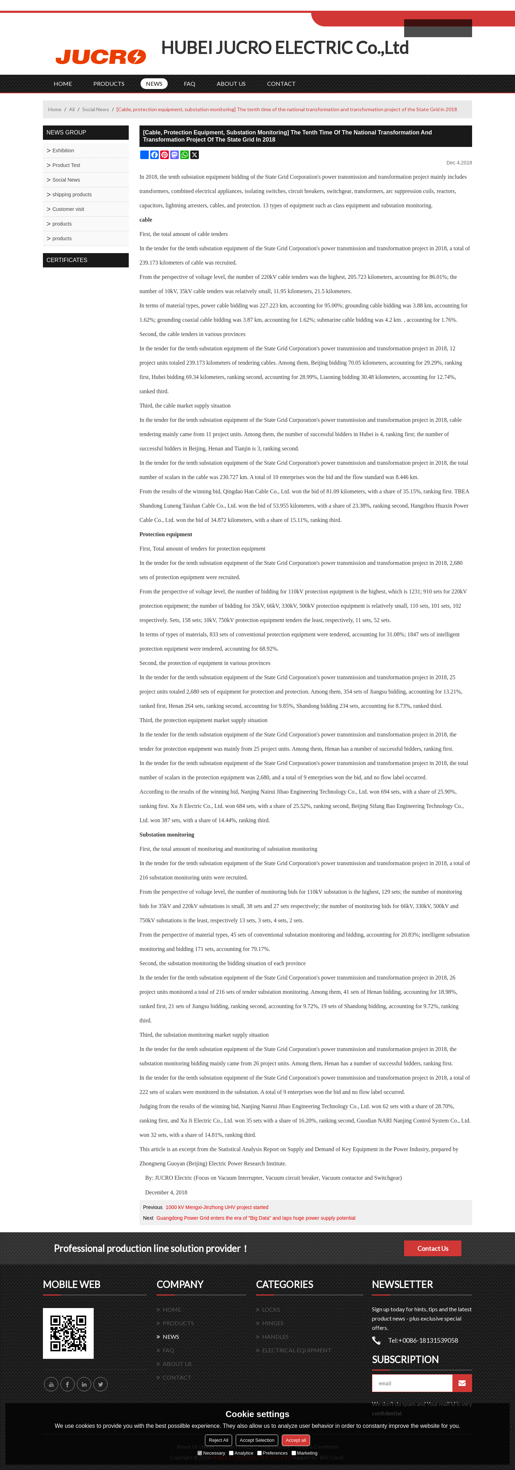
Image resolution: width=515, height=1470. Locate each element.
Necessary (211, 1453)
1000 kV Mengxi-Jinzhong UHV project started (217, 1207)
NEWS (154, 83)
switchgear (339, 191)
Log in (355, 7)
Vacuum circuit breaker (292, 1178)
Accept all (296, 1440)
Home (55, 109)
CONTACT (281, 83)
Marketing (304, 1453)
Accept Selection (257, 1440)
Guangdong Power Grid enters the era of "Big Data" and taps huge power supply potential (256, 1218)
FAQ (189, 83)
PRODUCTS (108, 83)
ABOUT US (231, 83)
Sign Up (371, 7)
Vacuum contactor (342, 1178)
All (72, 109)
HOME (63, 83)
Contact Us (432, 1248)
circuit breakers (306, 191)
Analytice (241, 1453)
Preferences (272, 1453)
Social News (95, 109)
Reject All (218, 1440)
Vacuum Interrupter (240, 1178)
